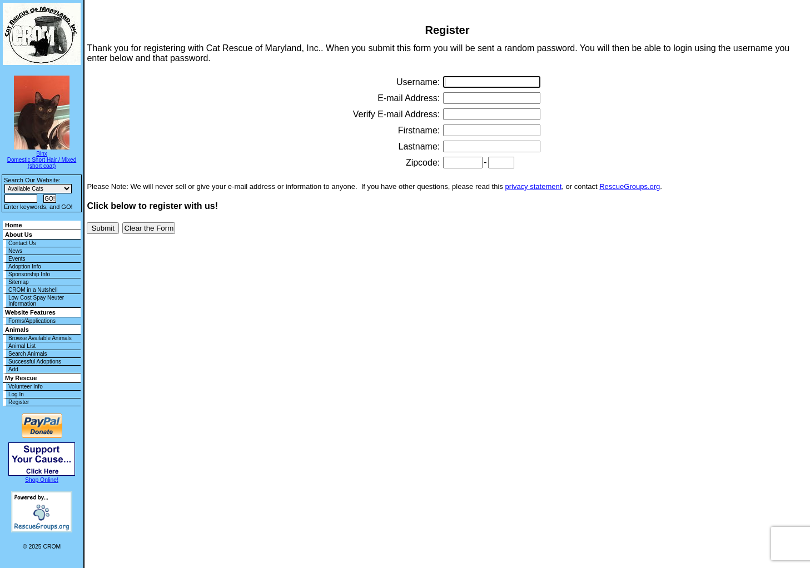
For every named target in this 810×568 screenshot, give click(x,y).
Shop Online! (41, 480)
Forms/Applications (32, 321)
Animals (17, 329)
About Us (18, 234)
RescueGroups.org (629, 186)
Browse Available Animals (40, 338)
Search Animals (27, 354)
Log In (16, 394)
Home (13, 225)
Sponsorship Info (29, 274)
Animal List (22, 346)
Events (17, 259)
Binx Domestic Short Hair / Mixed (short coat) (41, 160)
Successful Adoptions (34, 361)
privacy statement (533, 186)
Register (18, 402)
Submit (102, 228)
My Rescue (21, 378)
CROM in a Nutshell (32, 290)
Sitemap (18, 282)
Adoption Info (24, 266)
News (15, 251)
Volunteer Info (25, 386)
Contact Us (22, 243)
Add (13, 369)
